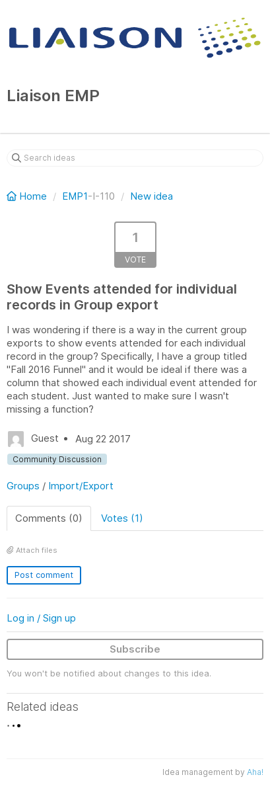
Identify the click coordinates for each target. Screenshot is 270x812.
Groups (23, 485)
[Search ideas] (135, 158)
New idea (151, 196)
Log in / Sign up (41, 618)
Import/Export (81, 485)
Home (28, 196)
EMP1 (75, 196)
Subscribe (135, 649)
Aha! (255, 772)
